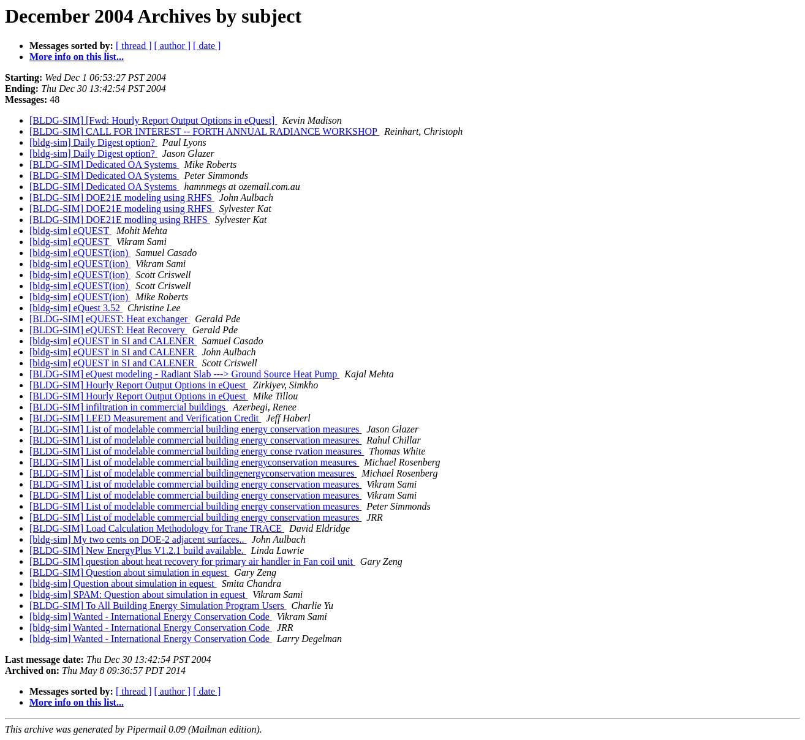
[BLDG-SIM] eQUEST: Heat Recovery (108, 330)
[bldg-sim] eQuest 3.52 (76, 308)
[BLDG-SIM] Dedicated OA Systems (104, 164)
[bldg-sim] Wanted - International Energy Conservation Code (150, 616)
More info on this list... (76, 56)
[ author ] (172, 45)
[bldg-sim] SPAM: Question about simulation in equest (138, 594)
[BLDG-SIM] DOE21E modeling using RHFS (121, 197)
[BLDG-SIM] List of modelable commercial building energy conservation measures (195, 429)
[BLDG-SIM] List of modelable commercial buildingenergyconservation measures (193, 473)
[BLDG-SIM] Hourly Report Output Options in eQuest (138, 385)
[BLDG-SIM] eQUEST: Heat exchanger (109, 319)
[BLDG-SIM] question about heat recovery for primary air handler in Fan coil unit (192, 561)
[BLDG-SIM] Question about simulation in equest (129, 572)
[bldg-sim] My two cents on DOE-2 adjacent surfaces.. (138, 539)
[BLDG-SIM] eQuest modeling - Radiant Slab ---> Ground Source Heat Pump (184, 374)
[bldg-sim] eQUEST (70, 230)
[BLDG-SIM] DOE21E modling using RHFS (119, 219)
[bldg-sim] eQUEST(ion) (79, 252)
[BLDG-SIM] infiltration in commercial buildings (128, 407)
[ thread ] (134, 45)
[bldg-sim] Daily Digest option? (93, 142)
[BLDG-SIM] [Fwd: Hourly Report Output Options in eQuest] (153, 120)
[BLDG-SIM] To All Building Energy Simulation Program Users (158, 605)
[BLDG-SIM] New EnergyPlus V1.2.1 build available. (137, 550)
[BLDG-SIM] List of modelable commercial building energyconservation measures (194, 462)
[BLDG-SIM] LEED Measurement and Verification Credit (145, 418)
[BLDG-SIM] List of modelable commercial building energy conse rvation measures (196, 451)
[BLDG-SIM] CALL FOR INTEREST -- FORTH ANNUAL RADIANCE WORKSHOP (204, 131)
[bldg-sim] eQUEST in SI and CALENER (113, 341)
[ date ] (207, 45)
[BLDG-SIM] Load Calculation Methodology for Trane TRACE (156, 528)
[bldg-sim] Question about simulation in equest (123, 583)
